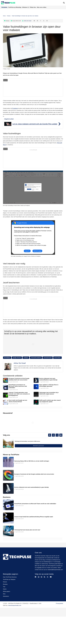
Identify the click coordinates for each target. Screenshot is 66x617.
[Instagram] (53, 435)
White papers (6, 591)
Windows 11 (25, 7)
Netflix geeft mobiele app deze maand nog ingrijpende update (50, 401)
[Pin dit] (47, 21)
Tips (4, 586)
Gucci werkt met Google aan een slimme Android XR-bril (18, 401)
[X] (57, 435)
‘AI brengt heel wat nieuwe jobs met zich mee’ (27, 530)
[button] (64, 3)
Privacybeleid (59, 603)
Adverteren (6, 596)
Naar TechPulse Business (10, 577)
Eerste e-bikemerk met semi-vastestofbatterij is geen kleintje (48, 379)
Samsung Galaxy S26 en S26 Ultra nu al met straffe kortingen (31, 461)
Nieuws (7, 20)
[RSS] (44, 577)
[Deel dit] (37, 21)
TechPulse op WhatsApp (15, 7)
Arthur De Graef (27, 20)
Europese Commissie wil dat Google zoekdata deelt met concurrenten (19, 379)
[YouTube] (60, 435)
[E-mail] (34, 21)
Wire (4, 594)
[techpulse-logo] (8, 2)
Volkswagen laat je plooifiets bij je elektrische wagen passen (48, 393)
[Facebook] (49, 435)
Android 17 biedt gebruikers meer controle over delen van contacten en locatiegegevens (19, 394)
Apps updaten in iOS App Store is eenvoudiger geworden (48, 385)
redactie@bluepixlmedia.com (55, 569)
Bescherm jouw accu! (38, 445)
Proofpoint (15, 108)
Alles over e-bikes (41, 7)
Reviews (5, 584)
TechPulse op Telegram (9, 579)
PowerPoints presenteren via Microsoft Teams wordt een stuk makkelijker (18, 386)
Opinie (4, 589)
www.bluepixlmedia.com (14, 605)
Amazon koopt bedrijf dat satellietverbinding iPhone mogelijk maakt (33, 516)
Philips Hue (33, 7)
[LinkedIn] (41, 577)
